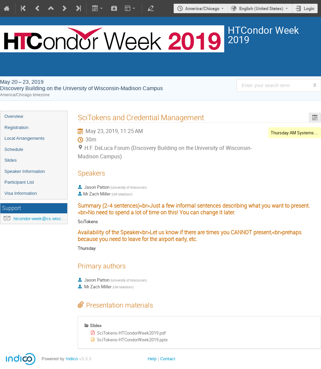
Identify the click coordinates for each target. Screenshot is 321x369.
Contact (167, 359)
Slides (10, 160)
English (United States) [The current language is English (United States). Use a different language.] (261, 8)
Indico (72, 359)
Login (309, 8)
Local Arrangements (24, 138)
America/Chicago (202, 8)
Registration (16, 127)
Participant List (19, 182)
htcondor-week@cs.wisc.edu (42, 218)
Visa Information (20, 193)
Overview (13, 116)
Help (152, 359)
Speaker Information (24, 171)
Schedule (13, 149)
